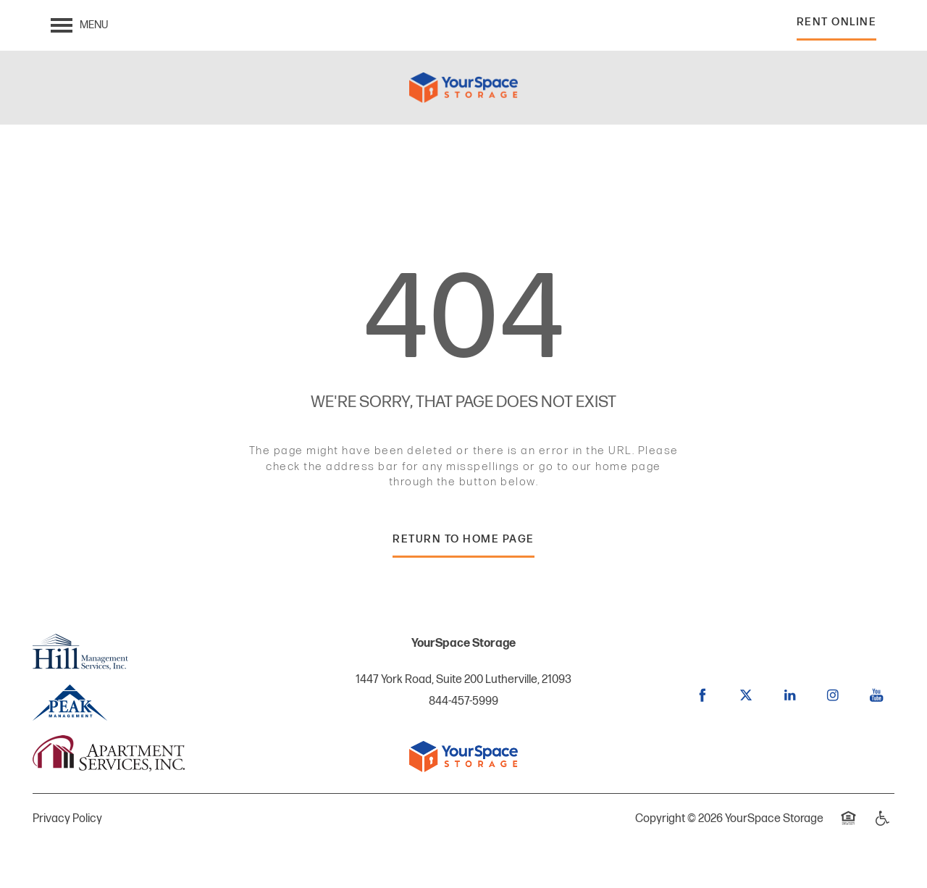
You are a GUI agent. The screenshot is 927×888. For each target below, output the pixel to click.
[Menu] (79, 25)
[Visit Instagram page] (833, 695)
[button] (837, 25)
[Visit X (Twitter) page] (746, 695)
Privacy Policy (67, 819)
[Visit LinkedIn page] (789, 695)
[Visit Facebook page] (702, 695)
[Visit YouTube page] (876, 695)
